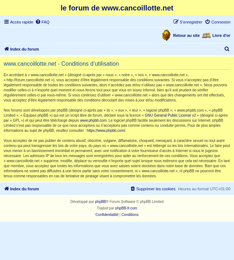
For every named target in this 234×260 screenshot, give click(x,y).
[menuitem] (42, 22)
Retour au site (186, 35)
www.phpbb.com (93, 120)
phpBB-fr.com (126, 208)
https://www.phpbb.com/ (106, 131)
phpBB (100, 202)
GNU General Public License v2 (170, 115)
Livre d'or (221, 35)
